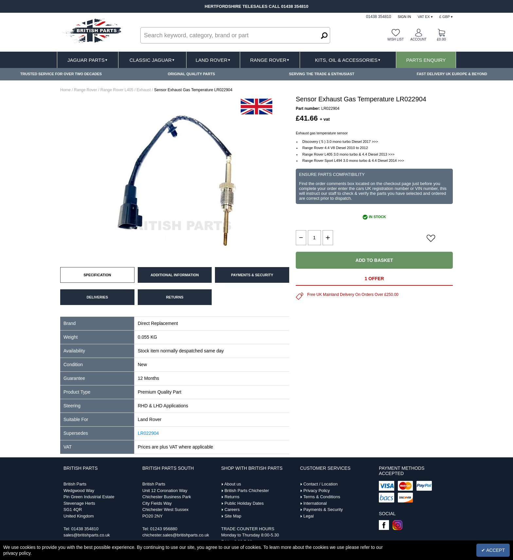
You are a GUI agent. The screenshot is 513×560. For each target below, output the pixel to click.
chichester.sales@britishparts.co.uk (175, 535)
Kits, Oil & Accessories (348, 60)
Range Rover (270, 60)
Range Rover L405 (116, 90)
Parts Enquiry (426, 60)
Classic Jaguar (152, 60)
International (315, 503)
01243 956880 (163, 528)
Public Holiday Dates (244, 503)
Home (65, 90)
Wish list (395, 39)
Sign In (404, 17)
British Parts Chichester (246, 490)
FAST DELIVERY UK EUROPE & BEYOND (452, 74)
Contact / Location (320, 484)
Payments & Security (323, 509)
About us (232, 484)
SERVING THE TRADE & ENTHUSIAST (321, 74)
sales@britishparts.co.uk (86, 535)
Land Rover (213, 60)
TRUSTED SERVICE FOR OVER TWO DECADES (61, 74)
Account (418, 39)
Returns (231, 496)
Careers (231, 509)
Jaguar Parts (87, 60)
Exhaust (144, 90)
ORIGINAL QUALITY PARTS (191, 74)
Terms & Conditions (321, 496)
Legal (308, 516)
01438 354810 (84, 528)
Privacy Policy (316, 490)
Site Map (232, 516)
